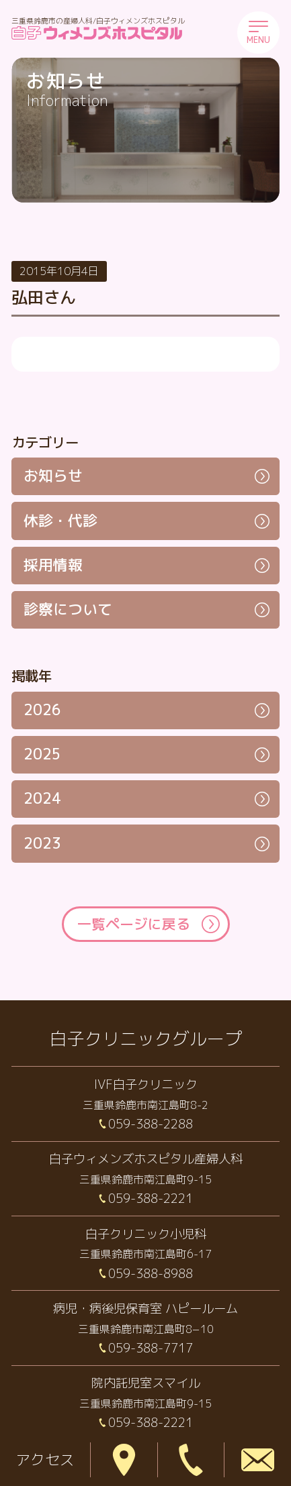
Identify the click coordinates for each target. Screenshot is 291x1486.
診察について (68, 609)
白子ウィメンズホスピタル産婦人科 (146, 1158)
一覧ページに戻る (133, 924)
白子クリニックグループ (146, 1038)
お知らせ (53, 476)
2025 (42, 754)
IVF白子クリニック (146, 1084)
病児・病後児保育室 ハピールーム (145, 1308)
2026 (42, 710)
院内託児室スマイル (145, 1382)
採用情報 (53, 565)
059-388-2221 (150, 1198)
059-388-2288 (150, 1123)
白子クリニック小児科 (145, 1233)
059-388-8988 (150, 1273)
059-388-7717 (150, 1348)
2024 (42, 798)
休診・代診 (60, 521)
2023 (42, 843)
